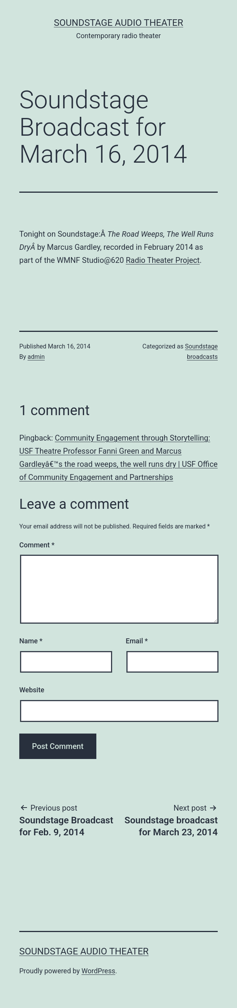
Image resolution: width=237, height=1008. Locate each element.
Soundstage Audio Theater (118, 22)
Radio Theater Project (163, 260)
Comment (36, 545)
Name (30, 641)
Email (137, 641)
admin (36, 356)
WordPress (98, 971)
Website (31, 690)
